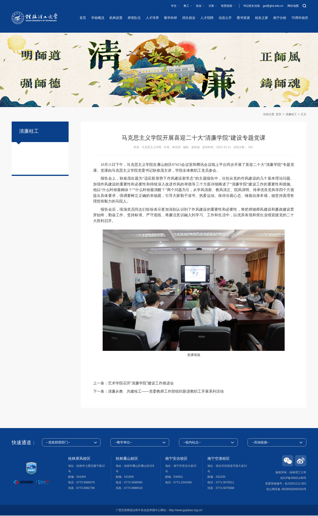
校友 (199, 5)
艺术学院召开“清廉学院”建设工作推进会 (141, 383)
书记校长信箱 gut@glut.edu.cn (263, 5)
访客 (211, 5)
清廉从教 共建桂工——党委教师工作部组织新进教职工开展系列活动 (166, 391)
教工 (186, 5)
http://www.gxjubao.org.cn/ (186, 510)
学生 (174, 5)
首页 (278, 114)
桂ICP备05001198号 (293, 478)
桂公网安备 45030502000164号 (286, 489)
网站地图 (293, 5)
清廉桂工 (291, 114)
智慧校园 (226, 5)
